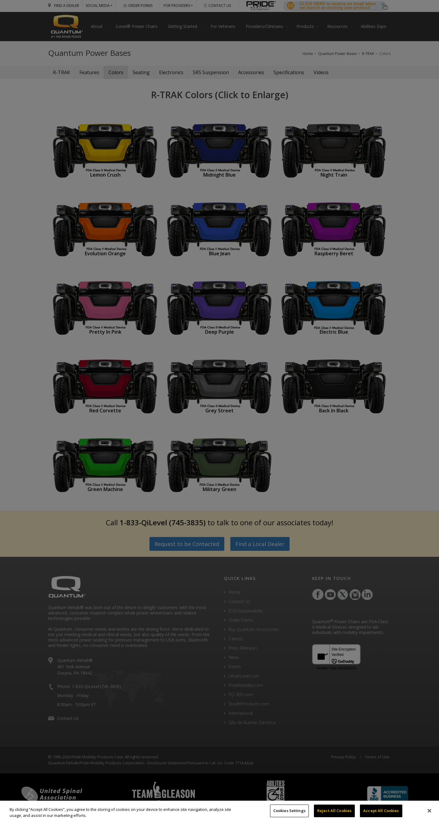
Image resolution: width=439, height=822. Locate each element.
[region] (219, 811)
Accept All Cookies (381, 810)
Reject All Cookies (334, 810)
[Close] (429, 810)
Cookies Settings (289, 810)
